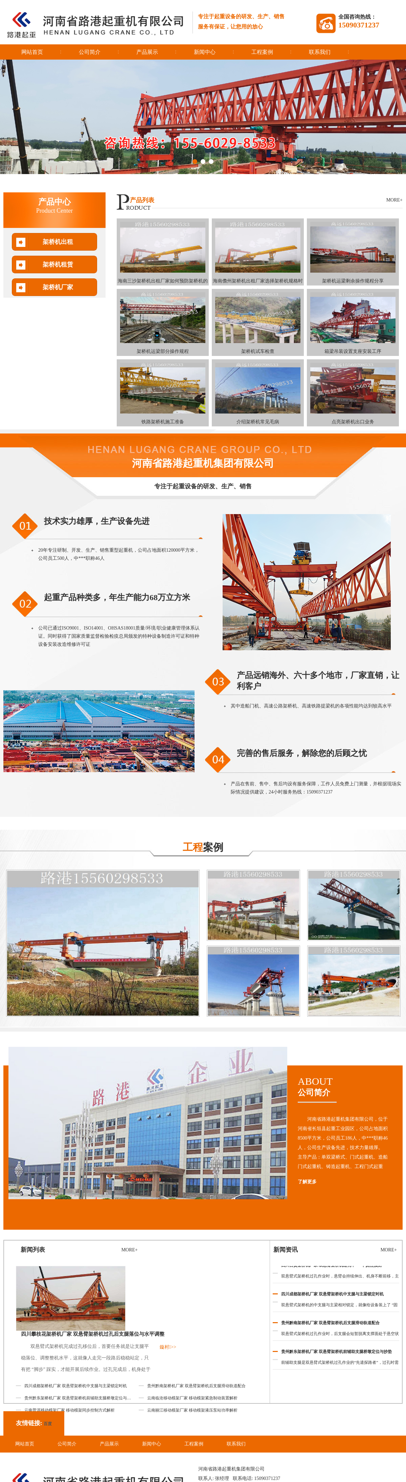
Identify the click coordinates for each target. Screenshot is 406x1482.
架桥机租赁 (58, 264)
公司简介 (89, 52)
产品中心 (54, 205)
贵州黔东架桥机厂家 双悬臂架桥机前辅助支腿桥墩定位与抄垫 (336, 1353)
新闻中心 (205, 52)
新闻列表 (33, 1249)
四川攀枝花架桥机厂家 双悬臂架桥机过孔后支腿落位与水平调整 (92, 1334)
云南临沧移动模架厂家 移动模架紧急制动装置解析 (192, 1398)
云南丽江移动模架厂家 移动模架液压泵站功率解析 (192, 1410)
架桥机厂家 (58, 287)
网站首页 (32, 52)
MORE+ (394, 200)
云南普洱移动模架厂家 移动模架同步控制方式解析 (69, 1410)
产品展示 (147, 52)
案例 (203, 847)
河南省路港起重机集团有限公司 (203, 463)
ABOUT (350, 1087)
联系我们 (320, 52)
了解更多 (307, 1181)
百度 (48, 1423)
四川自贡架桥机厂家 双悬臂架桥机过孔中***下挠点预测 (331, 1267)
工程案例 (262, 52)
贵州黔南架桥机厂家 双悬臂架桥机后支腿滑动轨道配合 (330, 1324)
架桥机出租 (58, 241)
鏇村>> (168, 1347)
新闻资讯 (285, 1249)
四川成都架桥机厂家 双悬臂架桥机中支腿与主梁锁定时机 (332, 1295)
